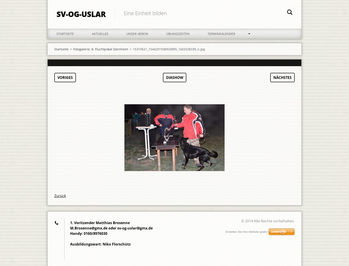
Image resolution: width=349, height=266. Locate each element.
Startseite (65, 34)
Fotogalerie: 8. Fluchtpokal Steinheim (100, 49)
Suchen (289, 13)
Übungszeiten (178, 34)
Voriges (65, 77)
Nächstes (282, 77)
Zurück (60, 195)
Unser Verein (137, 34)
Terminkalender (221, 34)
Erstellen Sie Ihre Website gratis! (247, 231)
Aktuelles (100, 34)
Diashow (174, 77)
